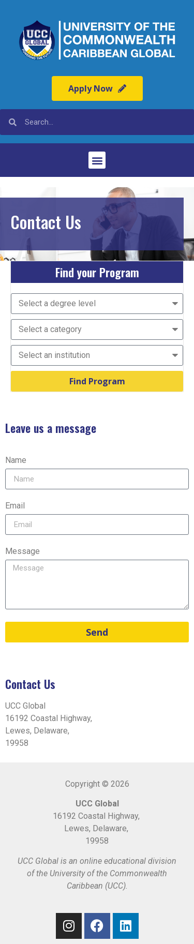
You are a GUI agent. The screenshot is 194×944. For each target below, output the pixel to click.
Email (15, 506)
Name (15, 460)
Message (22, 551)
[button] (97, 160)
